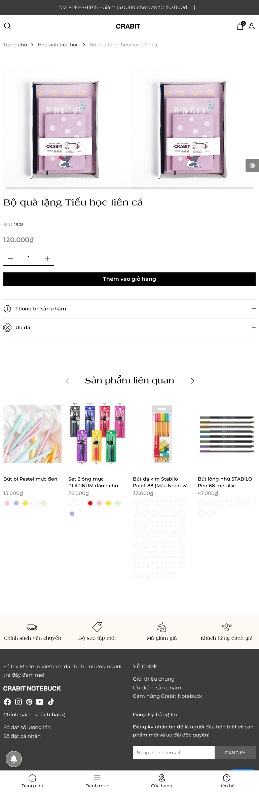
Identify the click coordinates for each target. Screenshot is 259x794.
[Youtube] (39, 701)
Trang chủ (32, 780)
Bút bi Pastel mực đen (30, 479)
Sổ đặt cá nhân (22, 736)
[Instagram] (18, 701)
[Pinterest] (29, 701)
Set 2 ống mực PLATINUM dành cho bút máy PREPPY (93, 486)
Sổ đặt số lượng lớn (27, 727)
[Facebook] (7, 701)
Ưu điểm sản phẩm (157, 687)
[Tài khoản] (252, 26)
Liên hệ (226, 780)
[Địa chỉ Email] (194, 752)
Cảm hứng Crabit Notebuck (167, 696)
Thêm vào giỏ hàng (129, 279)
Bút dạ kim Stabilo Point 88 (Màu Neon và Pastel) (160, 486)
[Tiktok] (51, 701)
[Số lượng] (28, 259)
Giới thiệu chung (154, 679)
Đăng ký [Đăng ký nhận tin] (235, 752)
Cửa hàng (162, 780)
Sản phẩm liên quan (129, 380)
